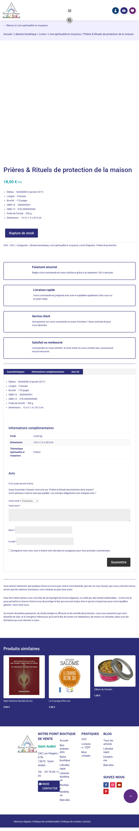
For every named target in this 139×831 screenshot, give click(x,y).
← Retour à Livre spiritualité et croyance (25, 25)
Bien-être (66, 803)
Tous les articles (108, 742)
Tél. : (41, 771)
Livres (42, 34)
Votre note (15, 501)
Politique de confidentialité (45, 825)
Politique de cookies (71, 825)
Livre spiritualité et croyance (64, 34)
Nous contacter (51, 786)
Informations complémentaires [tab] (48, 371)
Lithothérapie (66, 770)
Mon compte (86, 754)
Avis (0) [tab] (75, 371)
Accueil (7, 34)
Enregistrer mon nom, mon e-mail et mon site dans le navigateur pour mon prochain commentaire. (60, 550)
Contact (86, 825)
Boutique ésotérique (65, 793)
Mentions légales (22, 825)
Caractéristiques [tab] (15, 371)
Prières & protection (106, 245)
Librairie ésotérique (25, 34)
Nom (12, 530)
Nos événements (65, 749)
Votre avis (14, 505)
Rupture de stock (21, 233)
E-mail (12, 541)
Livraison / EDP (87, 745)
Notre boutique (65, 760)
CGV (84, 739)
